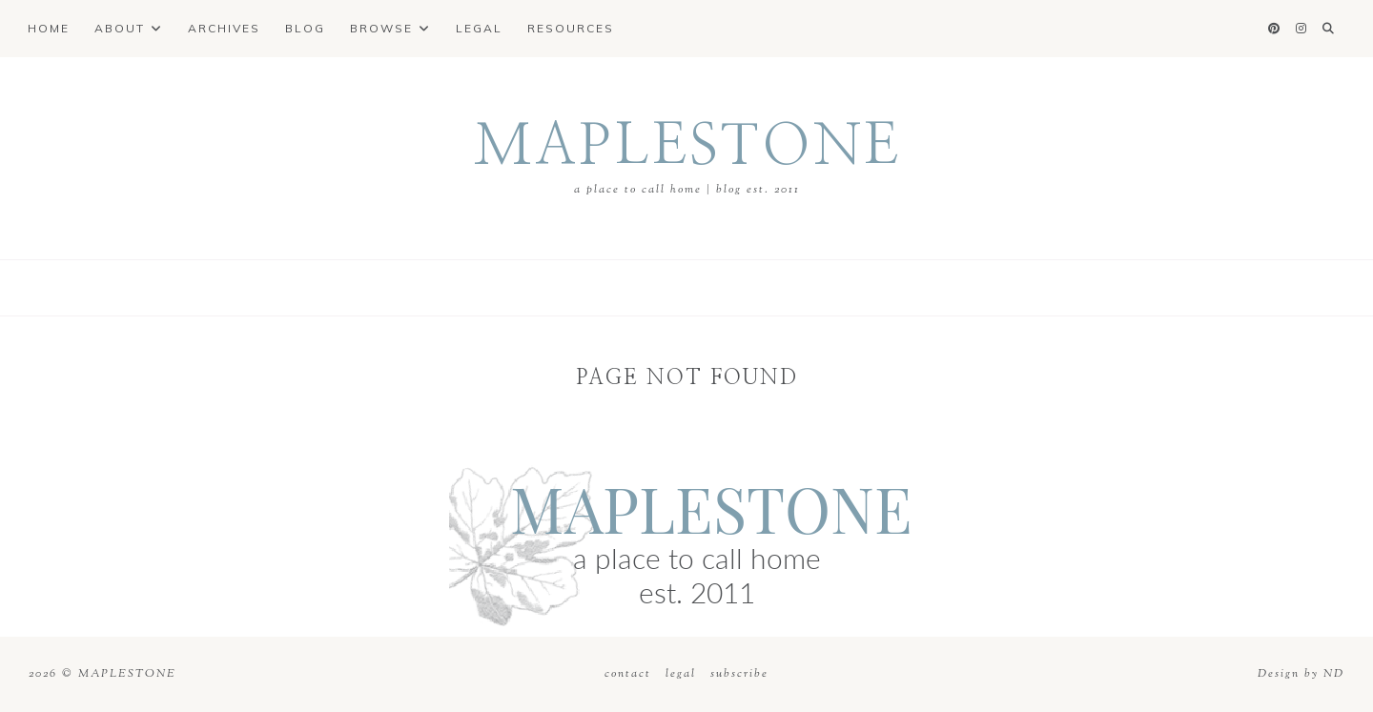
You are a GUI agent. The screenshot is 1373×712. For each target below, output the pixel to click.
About (119, 28)
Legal (479, 28)
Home (49, 28)
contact (630, 673)
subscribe (739, 673)
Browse (381, 28)
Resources (570, 28)
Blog (305, 28)
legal (681, 673)
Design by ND (1301, 673)
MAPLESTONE (687, 146)
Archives (224, 28)
